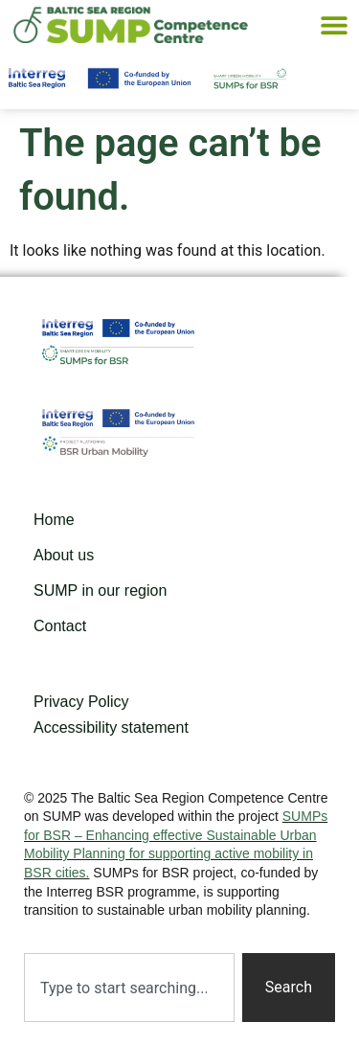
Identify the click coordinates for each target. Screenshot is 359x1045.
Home (54, 519)
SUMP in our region (100, 590)
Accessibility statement (111, 727)
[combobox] (129, 987)
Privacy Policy (81, 701)
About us (64, 555)
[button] (333, 25)
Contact (60, 626)
